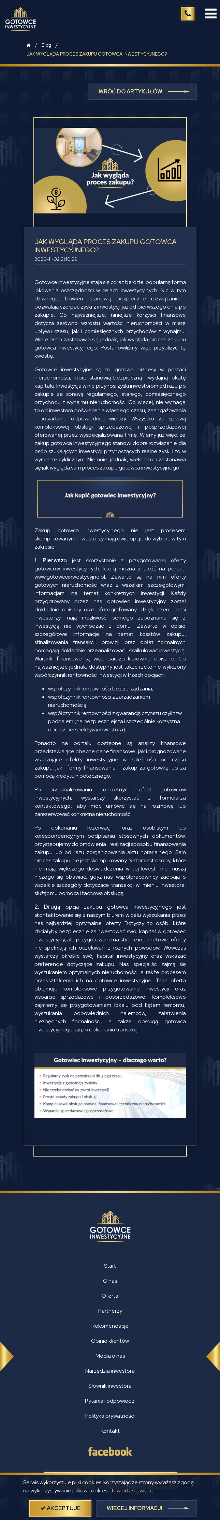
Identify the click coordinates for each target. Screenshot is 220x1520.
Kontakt (110, 1430)
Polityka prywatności (110, 1415)
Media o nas (110, 1355)
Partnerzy (110, 1310)
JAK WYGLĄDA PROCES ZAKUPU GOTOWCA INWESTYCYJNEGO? (97, 54)
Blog (46, 45)
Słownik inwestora (110, 1385)
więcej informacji (134, 1508)
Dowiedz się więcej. (132, 1490)
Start (110, 1265)
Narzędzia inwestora (110, 1370)
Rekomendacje (110, 1325)
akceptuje (60, 1508)
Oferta (110, 1295)
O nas (110, 1280)
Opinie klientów (110, 1340)
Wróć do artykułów (130, 91)
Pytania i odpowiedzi (110, 1400)
